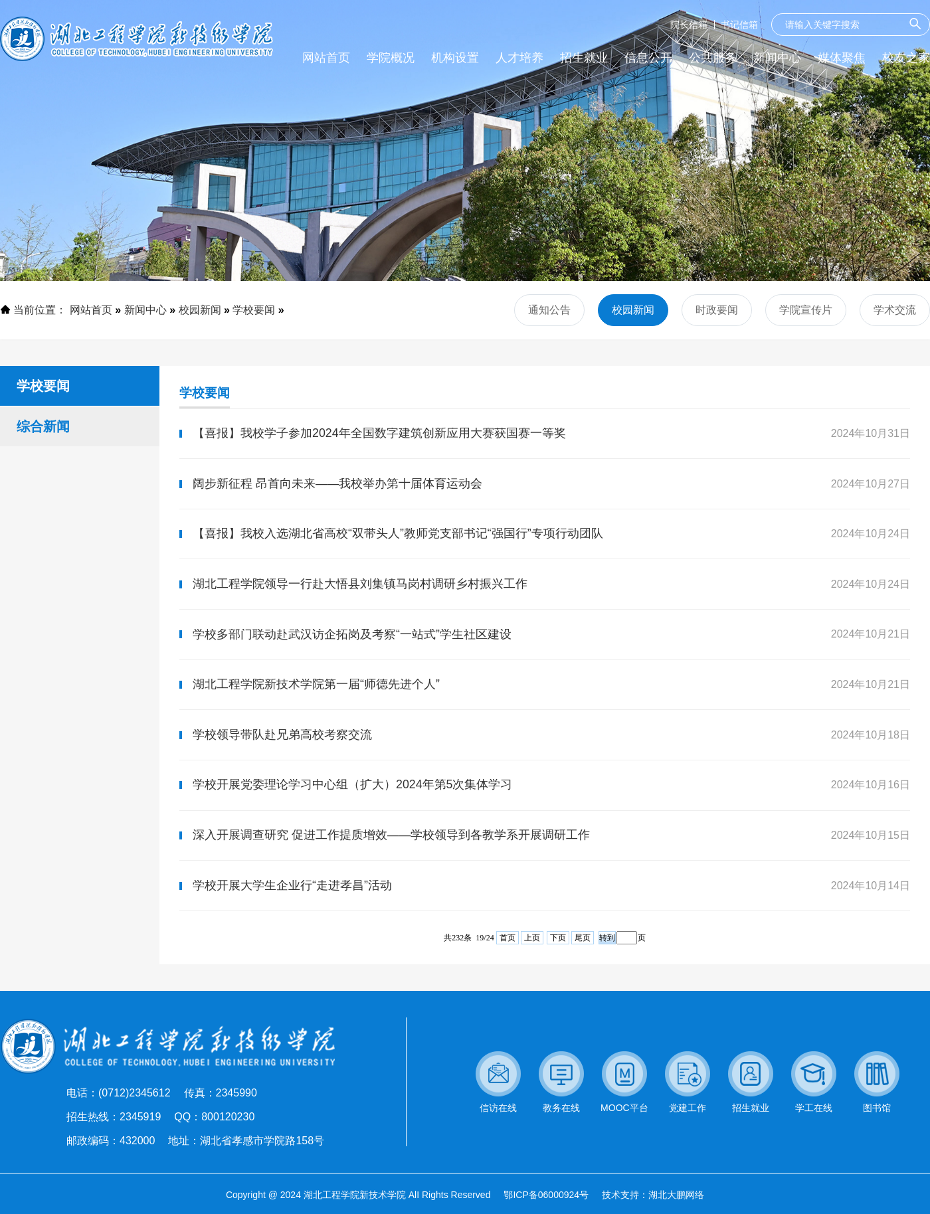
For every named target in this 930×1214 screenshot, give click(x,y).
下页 (558, 960)
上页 (532, 960)
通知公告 (549, 309)
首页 (507, 960)
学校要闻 (253, 309)
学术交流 (895, 309)
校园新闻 (200, 309)
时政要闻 (717, 309)
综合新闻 (43, 426)
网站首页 (91, 309)
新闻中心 (145, 309)
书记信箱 (739, 24)
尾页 (583, 960)
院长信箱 (688, 24)
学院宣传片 (805, 309)
